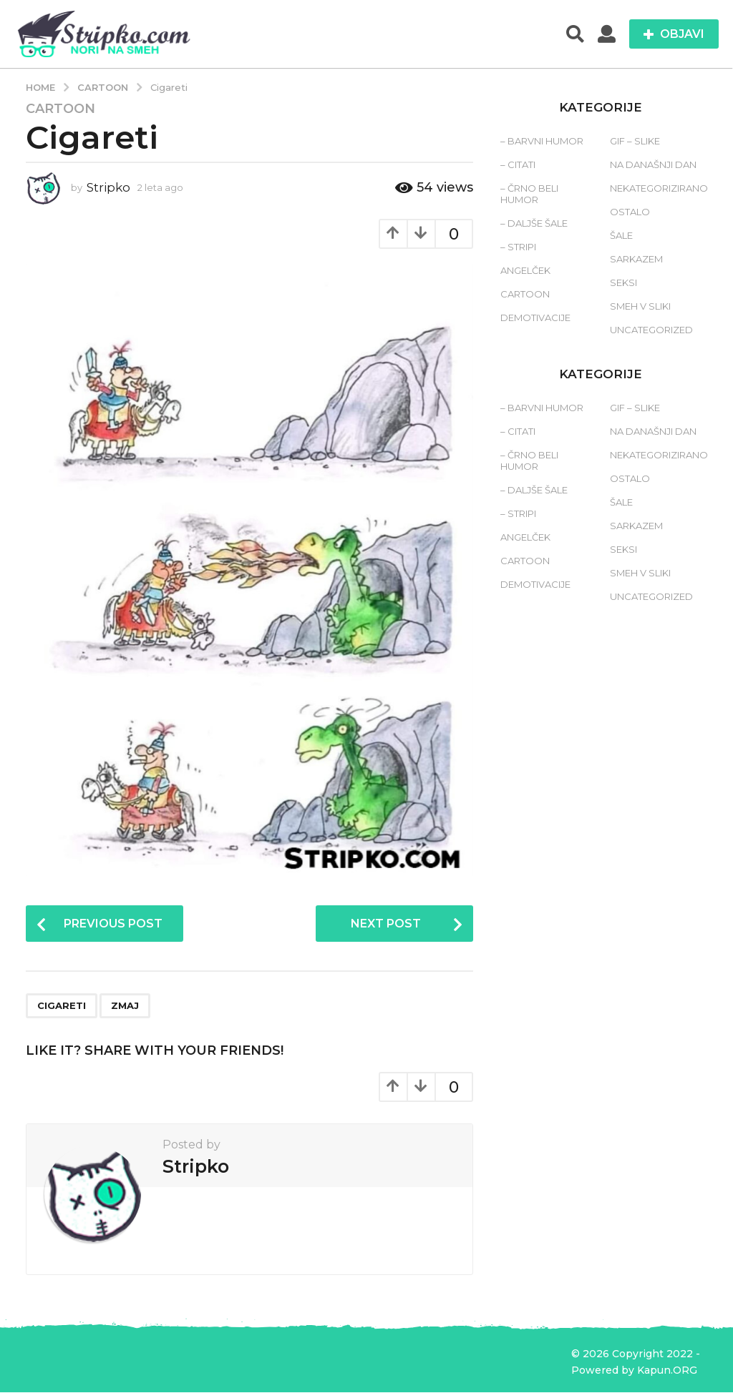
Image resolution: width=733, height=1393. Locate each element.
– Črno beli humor (529, 193)
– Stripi (518, 246)
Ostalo (630, 211)
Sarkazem (636, 259)
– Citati (517, 164)
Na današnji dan (653, 164)
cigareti (61, 1007)
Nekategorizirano (659, 188)
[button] (575, 34)
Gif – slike (635, 141)
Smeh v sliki (640, 306)
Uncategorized (651, 329)
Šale (621, 235)
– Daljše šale (534, 223)
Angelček (525, 270)
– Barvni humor (541, 141)
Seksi (623, 282)
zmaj (125, 1007)
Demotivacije (535, 317)
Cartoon (60, 109)
